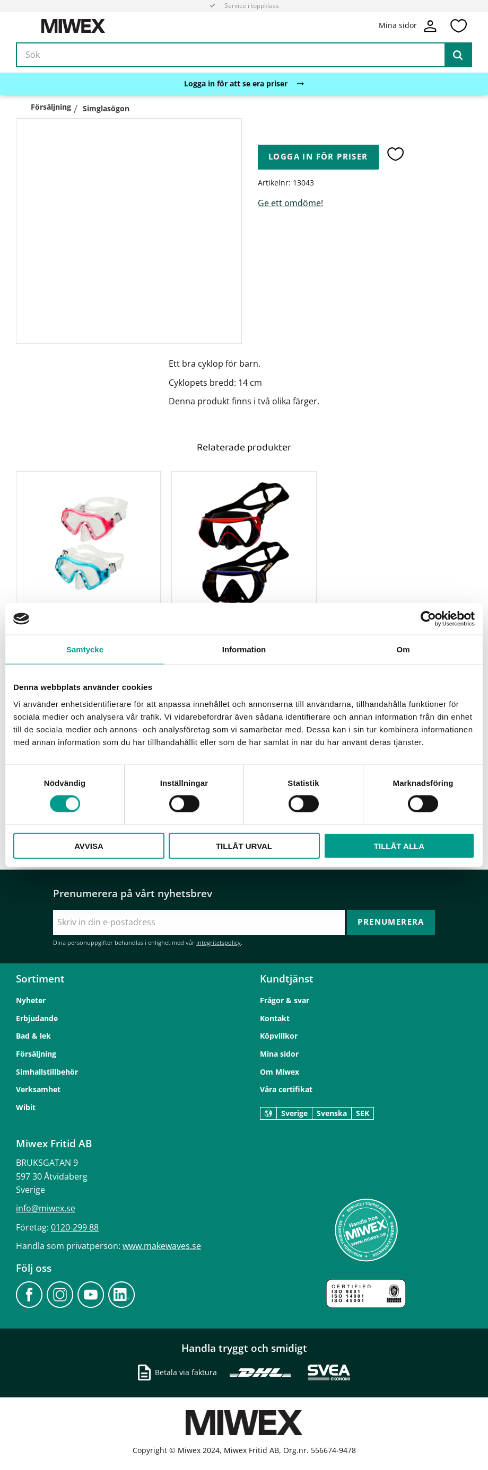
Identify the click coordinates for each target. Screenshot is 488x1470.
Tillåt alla (399, 845)
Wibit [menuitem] (26, 1107)
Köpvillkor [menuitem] (279, 1036)
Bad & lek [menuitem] (33, 1036)
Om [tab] (402, 649)
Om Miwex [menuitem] (279, 1072)
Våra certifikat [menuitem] (286, 1089)
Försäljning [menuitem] (36, 1054)
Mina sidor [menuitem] (279, 1054)
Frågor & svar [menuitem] (284, 1000)
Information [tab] (244, 649)
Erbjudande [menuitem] (37, 1018)
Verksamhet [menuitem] (38, 1089)
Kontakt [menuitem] (275, 1018)
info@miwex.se (45, 1208)
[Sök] (458, 55)
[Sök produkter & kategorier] (244, 55)
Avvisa (88, 845)
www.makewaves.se (162, 1246)
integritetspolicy (218, 942)
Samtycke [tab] (84, 649)
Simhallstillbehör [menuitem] (47, 1072)
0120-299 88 (75, 1227)
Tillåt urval (244, 845)
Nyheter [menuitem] (31, 1000)
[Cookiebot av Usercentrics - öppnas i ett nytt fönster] (428, 619)
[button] (458, 26)
